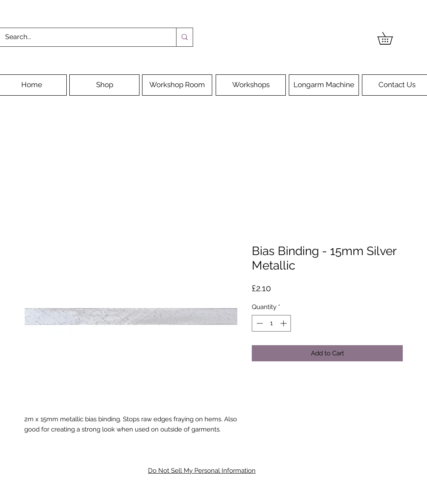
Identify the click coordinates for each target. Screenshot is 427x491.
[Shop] (104, 85)
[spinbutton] (272, 323)
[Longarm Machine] (324, 85)
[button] (391, 38)
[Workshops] (251, 85)
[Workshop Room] (177, 85)
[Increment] (284, 323)
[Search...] (81, 37)
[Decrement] (259, 323)
